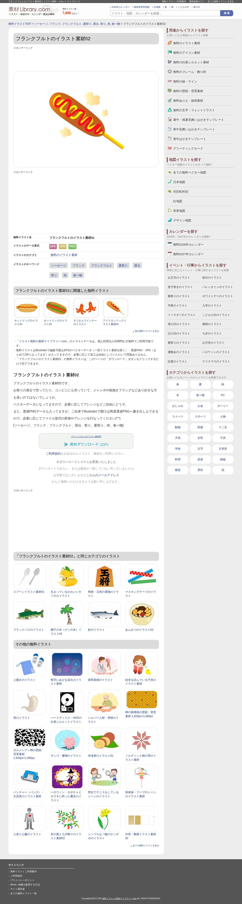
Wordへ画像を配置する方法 (25, 884)
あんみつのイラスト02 (139, 629)
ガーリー (222, 405)
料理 (178, 459)
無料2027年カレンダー (188, 254)
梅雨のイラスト (212, 324)
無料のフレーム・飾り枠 (189, 71)
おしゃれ (177, 405)
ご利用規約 (53, 453)
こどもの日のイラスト (216, 314)
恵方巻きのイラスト (180, 286)
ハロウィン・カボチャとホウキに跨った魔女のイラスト (66, 796)
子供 (223, 437)
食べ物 (116, 23)
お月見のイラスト (213, 342)
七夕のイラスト (212, 333)
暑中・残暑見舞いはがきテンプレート (198, 119)
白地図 (157, 7)
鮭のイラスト (96, 629)
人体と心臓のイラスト (27, 834)
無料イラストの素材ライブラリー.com (119, 898)
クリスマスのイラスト (216, 361)
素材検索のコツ (196, 1)
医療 (200, 427)
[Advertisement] (86, 59)
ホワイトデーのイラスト (217, 296)
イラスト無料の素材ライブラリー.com (43, 341)
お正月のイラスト (179, 277)
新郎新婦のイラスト (100, 679)
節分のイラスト (212, 277)
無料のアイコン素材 (186, 52)
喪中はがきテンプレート (189, 139)
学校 (178, 448)
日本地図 (179, 182)
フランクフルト (72, 23)
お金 (200, 405)
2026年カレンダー (121, 7)
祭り (103, 23)
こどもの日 (183, 7)
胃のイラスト (21, 717)
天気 (178, 437)
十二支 (223, 427)
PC (223, 395)
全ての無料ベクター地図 (189, 172)
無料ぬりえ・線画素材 (188, 100)
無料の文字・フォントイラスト (194, 110)
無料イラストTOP (19, 23)
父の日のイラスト (179, 333)
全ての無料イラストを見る (220, 1)
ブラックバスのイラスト (28, 629)
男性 (200, 470)
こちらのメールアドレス (102, 475)
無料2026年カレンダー (188, 244)
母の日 (196, 7)
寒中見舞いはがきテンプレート (194, 129)
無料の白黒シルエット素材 (191, 62)
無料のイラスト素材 (63, 255)
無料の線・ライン (185, 81)
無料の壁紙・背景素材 (188, 91)
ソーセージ (41, 23)
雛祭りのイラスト (179, 296)
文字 (200, 448)
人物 (223, 416)
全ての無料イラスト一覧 (23, 893)
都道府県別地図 (141, 7)
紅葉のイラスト (177, 361)
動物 (178, 427)
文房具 (223, 448)
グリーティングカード (188, 148)
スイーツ (177, 416)
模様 (178, 470)
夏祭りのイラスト (179, 342)
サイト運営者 (17, 889)
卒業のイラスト (177, 305)
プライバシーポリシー (22, 880)
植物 (223, 459)
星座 (200, 459)
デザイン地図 (182, 220)
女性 (200, 437)
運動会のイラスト (179, 352)
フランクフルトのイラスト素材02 (86, 436)
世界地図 (179, 210)
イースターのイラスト (182, 314)
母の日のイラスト (179, 324)
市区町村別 (180, 191)
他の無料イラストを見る (147, 331)
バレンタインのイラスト (217, 286)
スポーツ (200, 416)
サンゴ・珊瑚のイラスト (66, 755)
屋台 (96, 23)
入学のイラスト (212, 305)
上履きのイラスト (24, 679)
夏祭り (87, 23)
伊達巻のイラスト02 (101, 755)
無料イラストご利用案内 (174, 1)
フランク (55, 23)
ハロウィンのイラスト (216, 352)
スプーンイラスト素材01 (28, 591)
